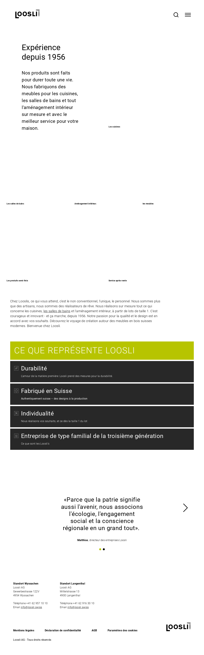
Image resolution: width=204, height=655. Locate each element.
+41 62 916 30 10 (84, 603)
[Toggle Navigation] (188, 15)
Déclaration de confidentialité (63, 630)
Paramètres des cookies (123, 630)
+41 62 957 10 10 (37, 603)
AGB (94, 630)
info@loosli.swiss (31, 607)
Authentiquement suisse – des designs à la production (54, 398)
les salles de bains (56, 311)
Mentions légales (23, 630)
